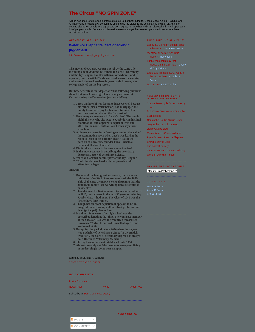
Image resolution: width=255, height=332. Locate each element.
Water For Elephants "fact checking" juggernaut (99, 47)
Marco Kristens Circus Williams (164, 133)
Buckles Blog (154, 115)
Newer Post (75, 286)
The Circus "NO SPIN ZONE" (102, 13)
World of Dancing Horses (160, 154)
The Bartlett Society (158, 146)
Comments (81, 326)
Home (106, 286)
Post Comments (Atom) (97, 293)
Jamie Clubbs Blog (157, 128)
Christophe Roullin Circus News (164, 120)
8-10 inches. (153, 84)
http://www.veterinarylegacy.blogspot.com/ (92, 55)
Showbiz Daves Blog (158, 141)
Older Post (136, 286)
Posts (77, 319)
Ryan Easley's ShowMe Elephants (166, 137)
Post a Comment (78, 281)
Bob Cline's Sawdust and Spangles (166, 111)
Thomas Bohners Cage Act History (166, 150)
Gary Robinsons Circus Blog (162, 124)
